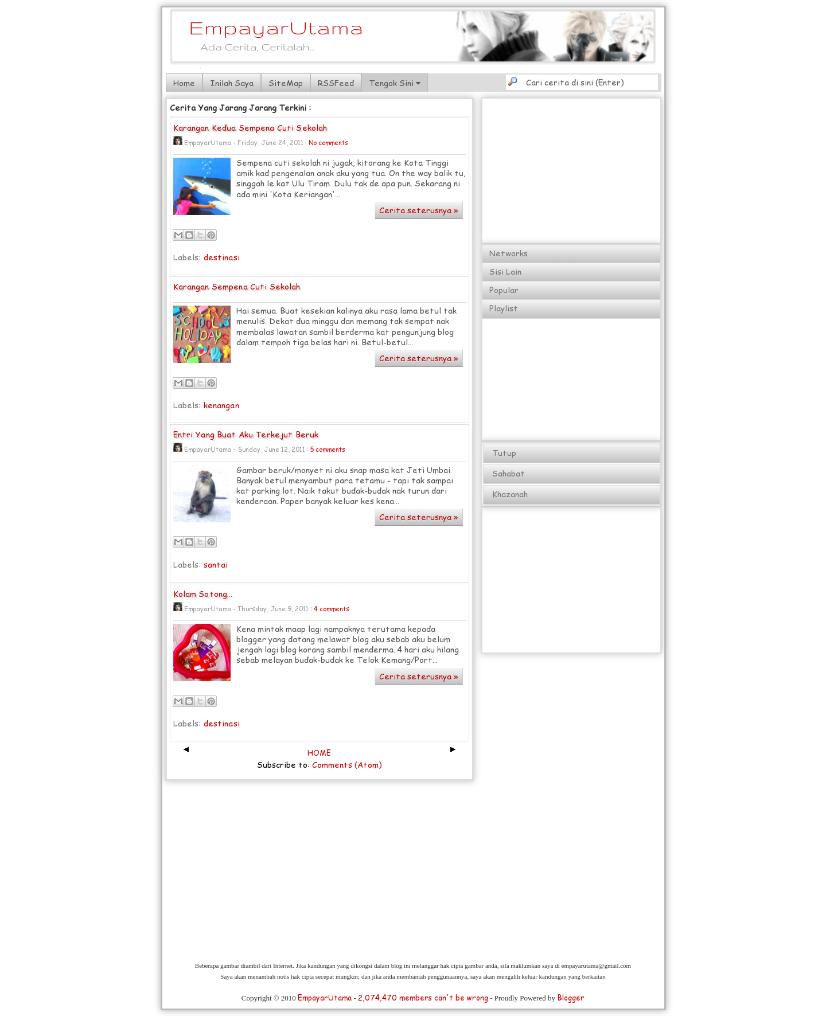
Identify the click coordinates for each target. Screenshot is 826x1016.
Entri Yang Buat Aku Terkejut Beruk (246, 435)
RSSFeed (336, 82)
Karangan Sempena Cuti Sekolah (237, 287)
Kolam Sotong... (203, 594)
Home (184, 82)
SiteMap (285, 82)
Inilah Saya (232, 82)
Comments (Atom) (347, 764)
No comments (328, 142)
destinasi (222, 257)
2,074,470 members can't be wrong (423, 997)
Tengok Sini (394, 82)
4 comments (331, 608)
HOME (319, 753)
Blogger (571, 997)
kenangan (221, 405)
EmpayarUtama (276, 27)
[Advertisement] (571, 171)
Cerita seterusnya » (418, 210)
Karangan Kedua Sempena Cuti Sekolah (250, 128)
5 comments (327, 449)
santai (216, 564)
